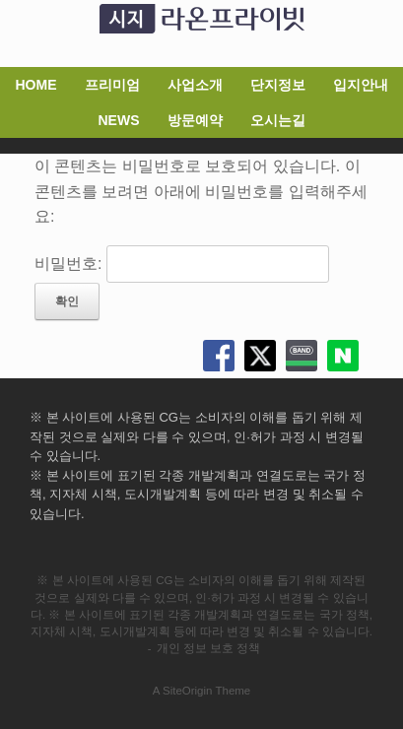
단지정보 (277, 85)
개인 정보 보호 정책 (209, 648)
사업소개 (195, 85)
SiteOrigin (188, 690)
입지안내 (360, 85)
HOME (36, 85)
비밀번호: (181, 263)
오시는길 (277, 120)
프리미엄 (112, 85)
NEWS (119, 120)
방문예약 (195, 120)
